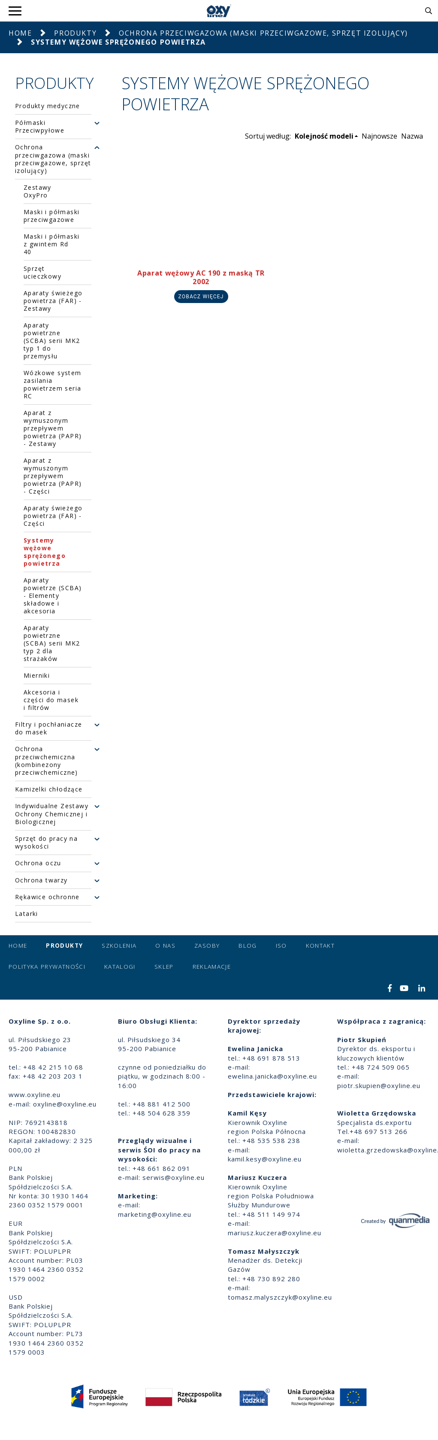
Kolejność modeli (324, 136)
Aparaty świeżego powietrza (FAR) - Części (53, 515)
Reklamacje (212, 966)
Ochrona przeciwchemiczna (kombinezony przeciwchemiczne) (46, 760)
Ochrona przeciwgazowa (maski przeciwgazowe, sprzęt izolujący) (263, 33)
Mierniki (37, 675)
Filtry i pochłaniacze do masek (48, 728)
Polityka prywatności (47, 966)
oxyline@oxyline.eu (65, 1104)
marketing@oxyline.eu (154, 1214)
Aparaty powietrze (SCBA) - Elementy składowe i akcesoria (53, 595)
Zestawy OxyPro (37, 191)
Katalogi (120, 966)
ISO (281, 945)
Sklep (164, 966)
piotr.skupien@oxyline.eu (378, 1085)
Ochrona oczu (38, 863)
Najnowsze (379, 136)
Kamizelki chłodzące (49, 789)
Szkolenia (119, 945)
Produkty (75, 33)
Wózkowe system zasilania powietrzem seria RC (53, 384)
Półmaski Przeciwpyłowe (39, 126)
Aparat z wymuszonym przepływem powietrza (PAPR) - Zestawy (53, 428)
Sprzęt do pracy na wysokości (46, 842)
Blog (248, 945)
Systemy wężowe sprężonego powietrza (45, 551)
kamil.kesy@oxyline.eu (265, 1159)
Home (20, 33)
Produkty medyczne (47, 106)
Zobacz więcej (201, 297)
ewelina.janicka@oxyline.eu (272, 1076)
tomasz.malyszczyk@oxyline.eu (280, 1297)
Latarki (26, 914)
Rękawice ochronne (47, 897)
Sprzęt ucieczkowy (42, 272)
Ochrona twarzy (41, 880)
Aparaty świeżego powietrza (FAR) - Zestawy (53, 300)
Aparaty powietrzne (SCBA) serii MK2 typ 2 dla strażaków (52, 643)
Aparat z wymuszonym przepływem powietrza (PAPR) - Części (53, 475)
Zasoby (207, 945)
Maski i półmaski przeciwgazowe (51, 216)
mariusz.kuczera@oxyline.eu (274, 1232)
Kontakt (320, 945)
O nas (165, 945)
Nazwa (412, 136)
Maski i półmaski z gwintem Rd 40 (51, 244)
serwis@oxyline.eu (173, 1177)
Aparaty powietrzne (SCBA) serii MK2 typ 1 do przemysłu (52, 340)
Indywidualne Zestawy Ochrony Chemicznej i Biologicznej (51, 813)
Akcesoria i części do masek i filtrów (51, 700)
